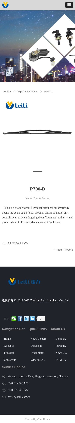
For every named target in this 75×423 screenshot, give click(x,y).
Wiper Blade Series (27, 91)
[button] (69, 5)
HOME (7, 91)
